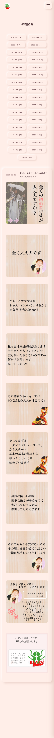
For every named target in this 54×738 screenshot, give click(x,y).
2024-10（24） (16, 82)
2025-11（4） (37, 37)
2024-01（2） (37, 112)
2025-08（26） (16, 52)
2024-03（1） (37, 105)
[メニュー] (48, 5)
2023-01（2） (27, 157)
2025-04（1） (17, 67)
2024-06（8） (17, 97)
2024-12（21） (16, 75)
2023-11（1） (17, 120)
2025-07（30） (38, 52)
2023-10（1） (37, 120)
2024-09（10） (38, 82)
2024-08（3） (17, 90)
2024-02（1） (17, 112)
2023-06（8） (37, 135)
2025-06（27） (16, 60)
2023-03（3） (17, 150)
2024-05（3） (37, 97)
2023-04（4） (37, 142)
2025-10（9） (16, 45)
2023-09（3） (17, 127)
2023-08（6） (37, 127)
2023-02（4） (37, 150)
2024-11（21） (38, 75)
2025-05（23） (38, 60)
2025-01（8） (37, 67)
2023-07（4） (17, 135)
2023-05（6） (17, 142)
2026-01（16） (17, 37)
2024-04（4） (17, 105)
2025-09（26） (37, 45)
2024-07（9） (37, 90)
